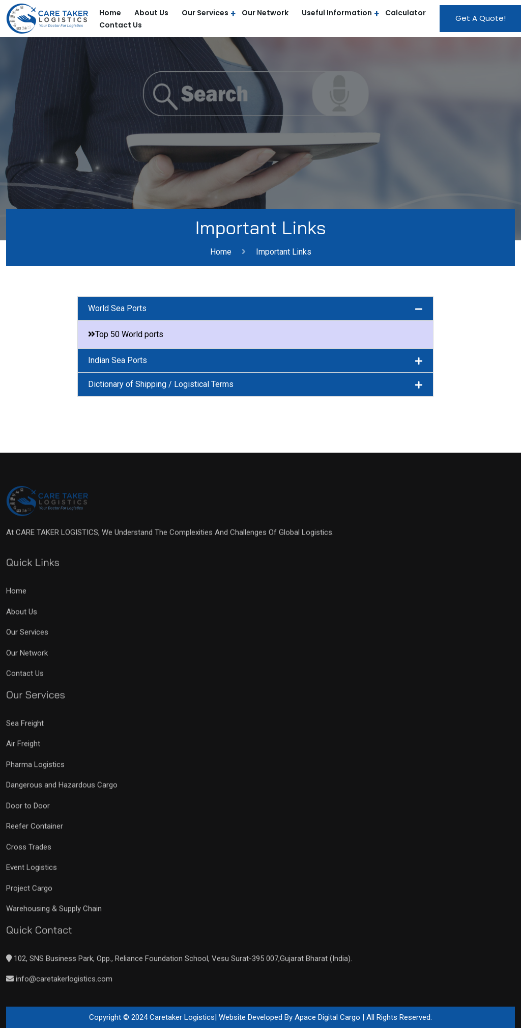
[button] (255, 308)
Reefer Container (34, 830)
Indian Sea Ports (117, 360)
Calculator (405, 13)
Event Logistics (31, 871)
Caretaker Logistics (182, 1017)
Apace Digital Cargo (328, 1017)
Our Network (265, 13)
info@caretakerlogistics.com (63, 983)
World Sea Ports (117, 308)
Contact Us (120, 25)
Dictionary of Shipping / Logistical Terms (161, 384)
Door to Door (28, 810)
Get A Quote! (480, 18)
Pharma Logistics (35, 768)
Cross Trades (28, 851)
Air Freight (23, 748)
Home (223, 252)
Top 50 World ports (129, 334)
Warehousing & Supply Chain (54, 913)
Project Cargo (29, 892)
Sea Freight (25, 727)
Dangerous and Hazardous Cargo (62, 789)
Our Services (205, 13)
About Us (151, 13)
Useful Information (337, 13)
